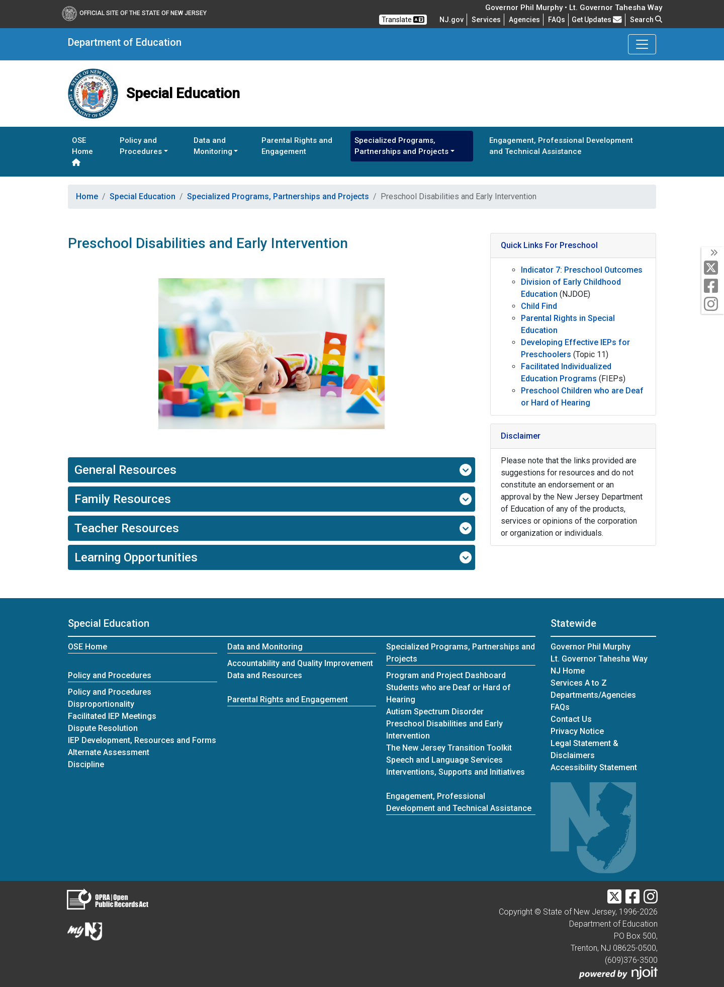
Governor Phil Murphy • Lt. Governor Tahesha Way (573, 7)
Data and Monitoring (265, 646)
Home (87, 196)
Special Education (142, 196)
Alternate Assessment (108, 752)
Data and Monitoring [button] (213, 146)
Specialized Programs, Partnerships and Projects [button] (401, 146)
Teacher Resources (273, 528)
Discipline (86, 764)
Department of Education (125, 42)
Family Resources (273, 499)
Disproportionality (101, 704)
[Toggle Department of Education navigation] (642, 44)
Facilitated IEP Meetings (112, 716)
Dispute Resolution (103, 728)
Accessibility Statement (594, 767)
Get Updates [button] (597, 20)
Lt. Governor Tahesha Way (599, 659)
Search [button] (646, 20)
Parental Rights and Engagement (296, 146)
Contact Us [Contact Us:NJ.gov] (571, 719)
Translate (403, 19)
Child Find (539, 306)
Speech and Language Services (444, 760)
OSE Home (82, 151)
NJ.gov (451, 20)
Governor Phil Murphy (590, 646)
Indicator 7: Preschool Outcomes (582, 270)
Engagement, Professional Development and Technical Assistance (561, 146)
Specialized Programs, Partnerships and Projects (278, 196)
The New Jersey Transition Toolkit (449, 748)
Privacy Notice (577, 731)
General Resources (273, 470)
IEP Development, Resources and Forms (142, 740)
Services (486, 20)
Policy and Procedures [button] (141, 146)
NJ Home (568, 671)
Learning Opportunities (273, 557)
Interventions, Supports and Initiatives (455, 772)
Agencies (524, 20)
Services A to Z (579, 683)
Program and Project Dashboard (446, 675)
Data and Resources (264, 675)
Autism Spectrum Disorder (435, 711)
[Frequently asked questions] (556, 20)
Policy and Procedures (109, 675)
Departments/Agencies (593, 695)
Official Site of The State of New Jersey (134, 13)
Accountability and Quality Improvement (300, 663)
